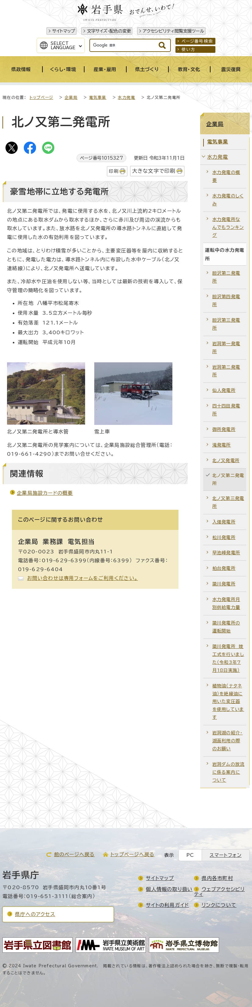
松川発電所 (224, 537)
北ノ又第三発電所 (228, 502)
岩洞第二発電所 (226, 371)
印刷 (113, 171)
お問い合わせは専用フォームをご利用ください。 (82, 578)
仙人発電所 (224, 390)
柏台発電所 (224, 568)
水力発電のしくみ (227, 200)
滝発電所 (221, 445)
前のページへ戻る (74, 854)
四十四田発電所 (226, 410)
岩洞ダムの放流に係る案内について (228, 772)
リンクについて (219, 905)
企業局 (71, 98)
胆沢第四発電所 (226, 300)
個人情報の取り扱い (169, 889)
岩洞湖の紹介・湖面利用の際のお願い (227, 740)
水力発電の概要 (226, 176)
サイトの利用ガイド (167, 905)
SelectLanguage (63, 45)
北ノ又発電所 (225, 460)
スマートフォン (225, 855)
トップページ (41, 98)
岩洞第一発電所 (226, 347)
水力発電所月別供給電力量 (226, 603)
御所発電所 (224, 429)
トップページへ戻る (132, 854)
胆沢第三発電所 (226, 324)
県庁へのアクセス (35, 914)
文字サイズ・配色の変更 (109, 31)
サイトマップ (63, 31)
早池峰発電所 (226, 552)
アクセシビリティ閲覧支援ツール (173, 31)
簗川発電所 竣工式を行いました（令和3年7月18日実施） (228, 658)
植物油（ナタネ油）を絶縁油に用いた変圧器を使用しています (228, 701)
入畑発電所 (224, 522)
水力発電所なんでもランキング (228, 227)
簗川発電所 (224, 583)
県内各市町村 (217, 878)
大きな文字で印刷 (154, 170)
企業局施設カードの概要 (45, 493)
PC (190, 855)
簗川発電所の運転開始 (226, 627)
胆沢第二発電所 (226, 277)
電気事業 (97, 98)
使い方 (189, 49)
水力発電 (126, 98)
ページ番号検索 (197, 41)
